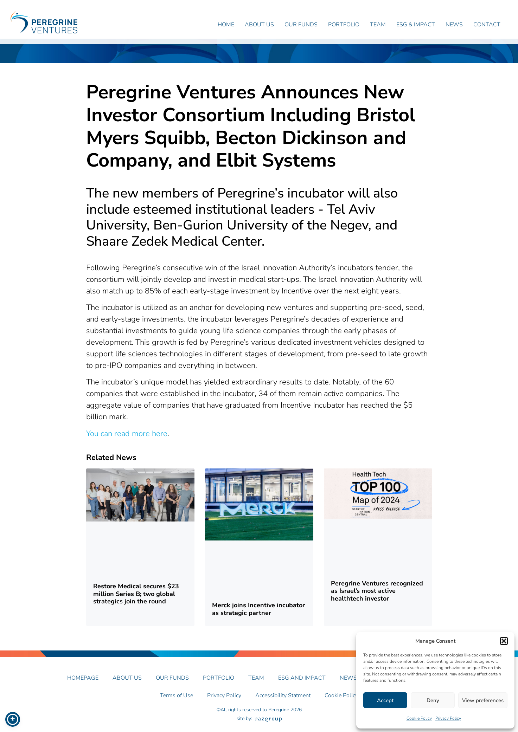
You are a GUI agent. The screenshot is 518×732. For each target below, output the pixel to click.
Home (226, 24)
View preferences (483, 700)
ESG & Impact (415, 24)
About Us (259, 24)
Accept (385, 700)
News (454, 24)
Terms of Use (176, 701)
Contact (486, 24)
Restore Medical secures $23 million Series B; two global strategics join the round (136, 599)
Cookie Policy (419, 718)
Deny (433, 700)
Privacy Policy (448, 718)
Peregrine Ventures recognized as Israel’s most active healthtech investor (377, 596)
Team (378, 24)
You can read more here (126, 438)
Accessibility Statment (283, 701)
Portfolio (343, 24)
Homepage (82, 683)
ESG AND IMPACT (302, 683)
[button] (503, 640)
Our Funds (301, 24)
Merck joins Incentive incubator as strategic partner (258, 614)
